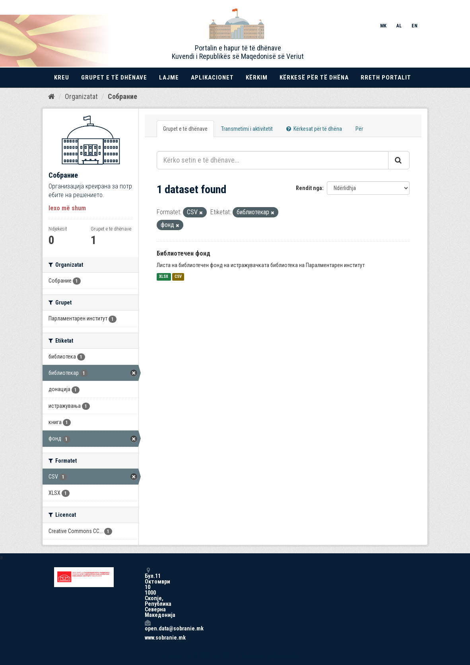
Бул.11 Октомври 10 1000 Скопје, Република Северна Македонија (147, 592)
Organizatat (81, 96)
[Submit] (399, 160)
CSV (178, 276)
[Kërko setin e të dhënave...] (272, 160)
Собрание (122, 96)
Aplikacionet (212, 77)
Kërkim (257, 77)
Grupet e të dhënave (114, 77)
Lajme (169, 77)
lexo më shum (67, 208)
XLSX (163, 276)
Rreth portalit (386, 77)
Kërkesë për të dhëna (314, 77)
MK (383, 26)
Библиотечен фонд (183, 253)
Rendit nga (309, 188)
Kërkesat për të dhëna (314, 129)
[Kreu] (51, 97)
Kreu (61, 77)
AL (399, 26)
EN (415, 26)
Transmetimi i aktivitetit (247, 129)
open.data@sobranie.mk (147, 625)
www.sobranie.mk (147, 637)
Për (359, 129)
